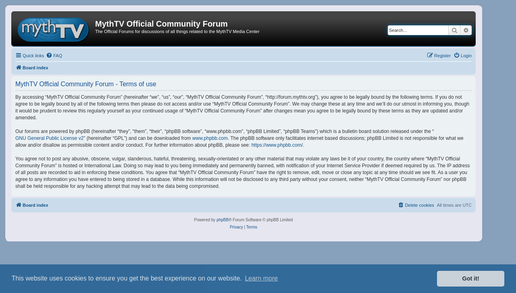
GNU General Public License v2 (49, 138)
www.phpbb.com (210, 138)
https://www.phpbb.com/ (277, 145)
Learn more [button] (261, 278)
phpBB (222, 220)
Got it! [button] (470, 278)
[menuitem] (54, 55)
